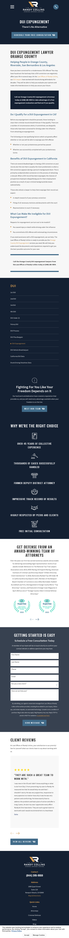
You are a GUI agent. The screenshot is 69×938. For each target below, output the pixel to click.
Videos (34, 921)
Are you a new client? (18, 685)
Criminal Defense (34, 917)
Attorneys (34, 912)
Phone (13, 671)
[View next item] (37, 621)
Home (34, 908)
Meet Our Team (34, 410)
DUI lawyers (17, 79)
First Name (15, 656)
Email (13, 678)
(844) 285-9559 (34, 877)
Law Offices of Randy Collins (47, 76)
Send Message (34, 724)
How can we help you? (19, 692)
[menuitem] (34, 292)
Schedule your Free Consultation (34, 35)
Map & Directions (34, 897)
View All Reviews (24, 843)
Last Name (15, 663)
